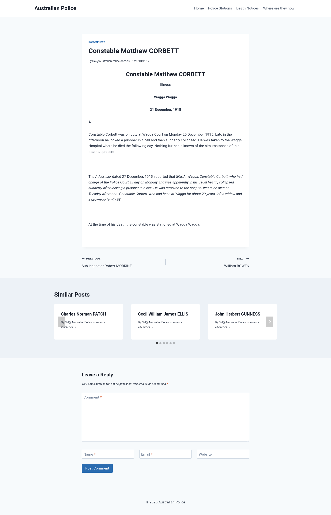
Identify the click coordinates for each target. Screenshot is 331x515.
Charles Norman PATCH (83, 314)
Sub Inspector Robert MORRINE (122, 261)
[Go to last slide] (61, 321)
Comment (93, 397)
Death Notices (247, 8)
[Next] (269, 321)
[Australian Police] (55, 8)
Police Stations (220, 8)
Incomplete (96, 42)
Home (199, 8)
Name (90, 454)
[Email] (165, 454)
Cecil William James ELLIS (163, 314)
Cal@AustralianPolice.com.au (111, 61)
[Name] (108, 454)
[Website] (223, 454)
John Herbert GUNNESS (237, 314)
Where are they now (278, 8)
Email (147, 454)
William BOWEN (209, 261)
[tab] (157, 343)
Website (205, 454)
